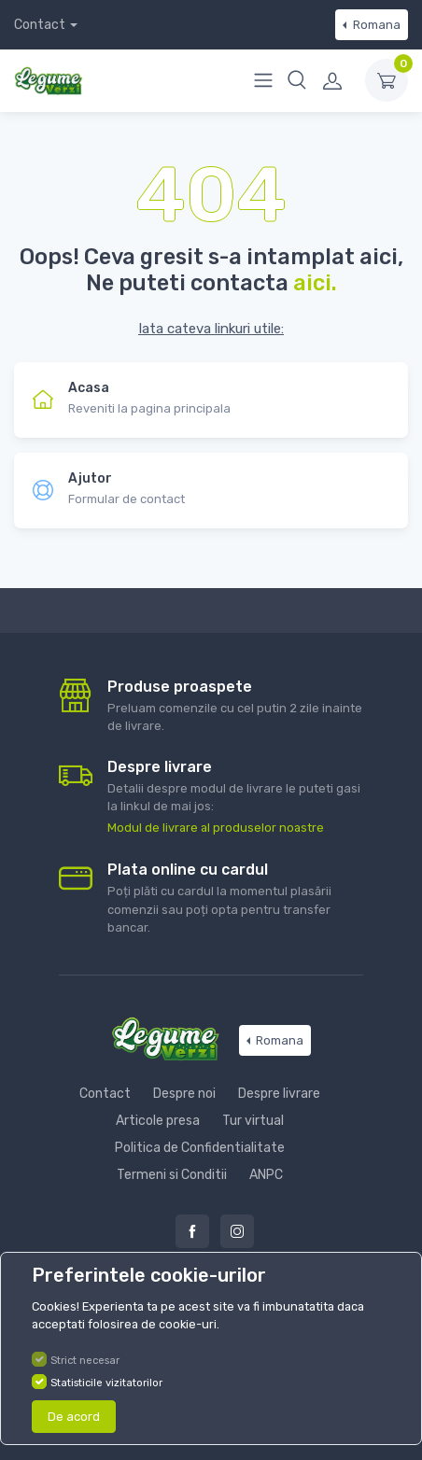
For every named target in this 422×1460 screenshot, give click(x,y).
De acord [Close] (74, 1417)
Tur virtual (253, 1121)
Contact (39, 25)
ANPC (266, 1175)
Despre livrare (279, 1094)
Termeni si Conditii (172, 1175)
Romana (375, 25)
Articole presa (158, 1121)
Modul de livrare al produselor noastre (215, 828)
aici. (315, 283)
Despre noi (184, 1094)
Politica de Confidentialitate (200, 1148)
